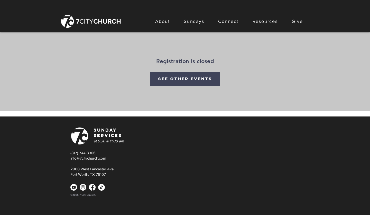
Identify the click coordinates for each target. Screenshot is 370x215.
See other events (185, 78)
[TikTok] (101, 187)
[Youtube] (73, 187)
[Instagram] (83, 187)
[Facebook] (92, 187)
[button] (162, 21)
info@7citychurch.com (88, 158)
